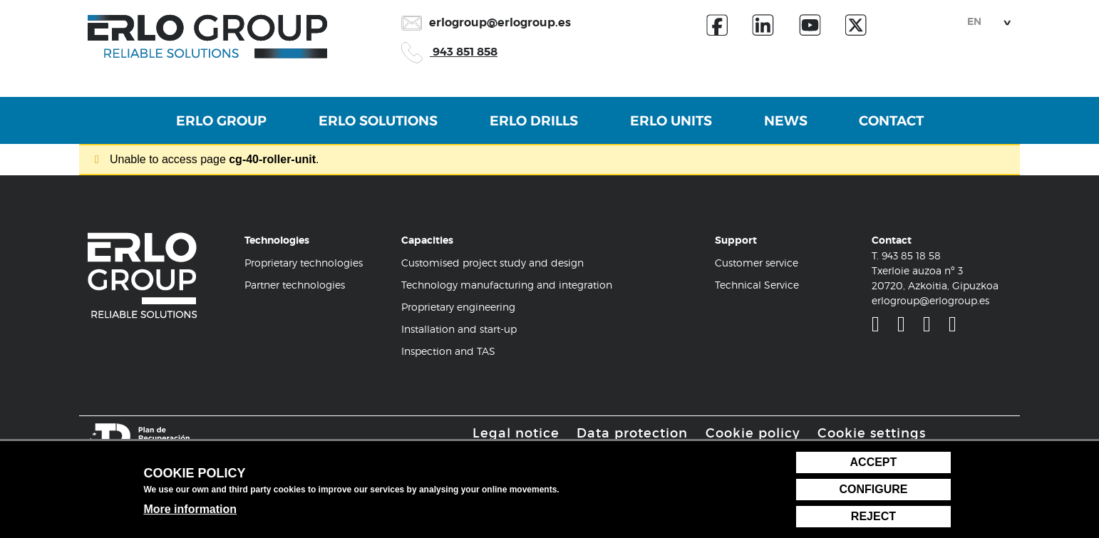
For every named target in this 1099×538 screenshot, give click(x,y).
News (793, 129)
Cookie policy (753, 435)
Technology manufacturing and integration (506, 287)
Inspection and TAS (448, 353)
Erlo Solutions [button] (370, 129)
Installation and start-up (459, 331)
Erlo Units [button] (673, 129)
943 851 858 (449, 51)
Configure (873, 489)
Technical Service (757, 287)
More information (190, 509)
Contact (904, 129)
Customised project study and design (492, 265)
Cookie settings (871, 435)
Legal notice (516, 435)
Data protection (632, 435)
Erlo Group (208, 129)
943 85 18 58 (911, 258)
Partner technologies (294, 287)
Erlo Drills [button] (531, 129)
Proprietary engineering (458, 309)
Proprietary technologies (303, 265)
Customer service (756, 265)
